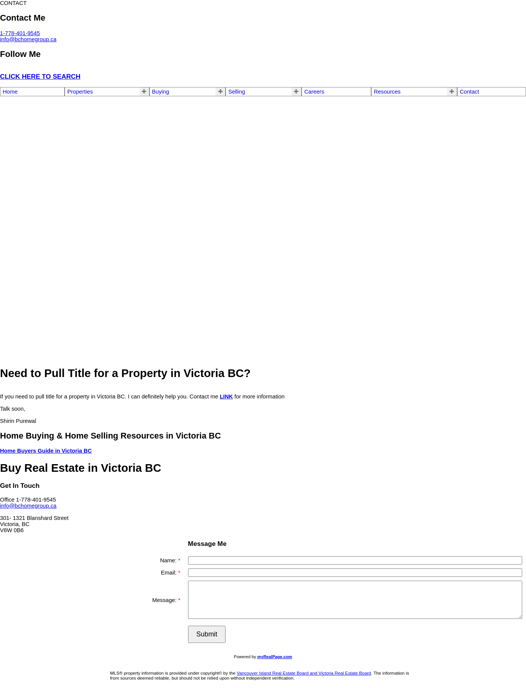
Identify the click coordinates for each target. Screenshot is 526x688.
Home (10, 92)
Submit (207, 634)
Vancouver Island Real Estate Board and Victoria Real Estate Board (304, 672)
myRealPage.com (274, 656)
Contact (469, 92)
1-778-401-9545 (20, 33)
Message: (165, 600)
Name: (169, 560)
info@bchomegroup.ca (28, 39)
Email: (169, 573)
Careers (314, 92)
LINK (226, 396)
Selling (236, 92)
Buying (160, 92)
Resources (387, 92)
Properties (80, 92)
